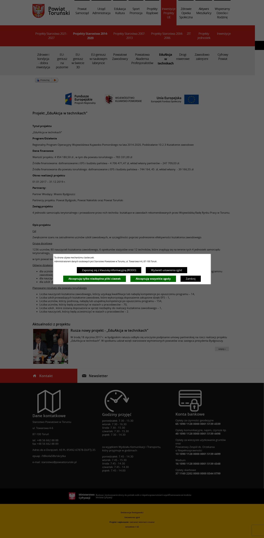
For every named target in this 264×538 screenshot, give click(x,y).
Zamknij (191, 278)
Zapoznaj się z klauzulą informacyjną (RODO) (109, 270)
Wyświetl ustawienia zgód (166, 270)
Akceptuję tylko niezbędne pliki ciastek (94, 279)
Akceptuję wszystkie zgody (153, 279)
